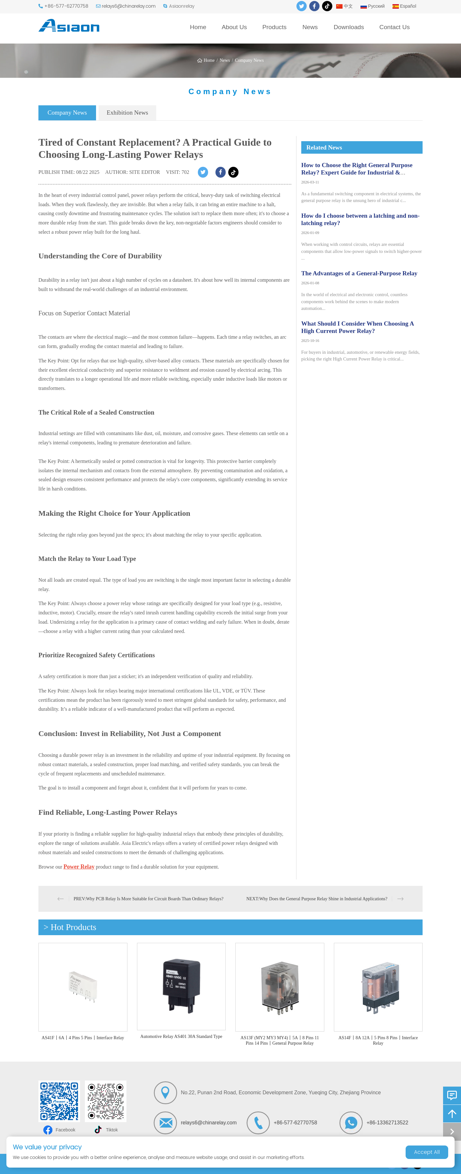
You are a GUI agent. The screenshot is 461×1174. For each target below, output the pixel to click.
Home (198, 27)
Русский (372, 6)
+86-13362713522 (387, 1122)
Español (404, 6)
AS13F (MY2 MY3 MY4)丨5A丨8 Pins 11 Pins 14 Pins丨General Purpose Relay (279, 1040)
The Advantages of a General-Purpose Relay (359, 273)
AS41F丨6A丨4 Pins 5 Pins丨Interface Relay (83, 1037)
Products (274, 27)
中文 (344, 6)
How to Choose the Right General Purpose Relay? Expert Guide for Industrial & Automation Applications (356, 172)
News (310, 27)
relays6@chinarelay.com (129, 6)
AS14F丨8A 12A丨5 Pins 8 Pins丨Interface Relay (378, 1040)
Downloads (349, 27)
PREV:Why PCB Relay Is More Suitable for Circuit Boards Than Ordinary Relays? (148, 898)
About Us (234, 27)
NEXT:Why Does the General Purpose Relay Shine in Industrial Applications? (316, 898)
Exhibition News (127, 112)
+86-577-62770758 (66, 6)
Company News (249, 60)
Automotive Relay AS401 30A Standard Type (181, 1036)
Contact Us (394, 27)
